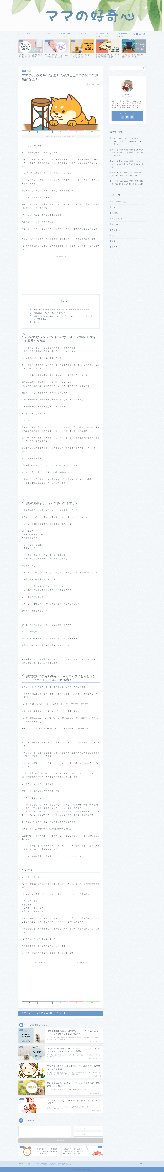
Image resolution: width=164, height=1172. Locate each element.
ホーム (28, 33)
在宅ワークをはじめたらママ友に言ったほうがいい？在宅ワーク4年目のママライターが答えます (128, 141)
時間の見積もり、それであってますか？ (50, 313)
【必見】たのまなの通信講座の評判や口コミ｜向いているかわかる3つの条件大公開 (128, 182)
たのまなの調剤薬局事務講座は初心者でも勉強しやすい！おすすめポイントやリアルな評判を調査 (128, 152)
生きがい (115, 224)
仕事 (113, 207)
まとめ (36, 322)
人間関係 (115, 213)
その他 (114, 247)
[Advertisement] (61, 274)
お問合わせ (84, 33)
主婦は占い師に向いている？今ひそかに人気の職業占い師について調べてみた (128, 174)
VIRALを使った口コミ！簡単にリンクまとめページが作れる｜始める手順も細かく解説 (128, 164)
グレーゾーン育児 (119, 202)
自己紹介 (46, 33)
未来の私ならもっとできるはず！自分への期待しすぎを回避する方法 (61, 309)
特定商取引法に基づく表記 (102, 34)
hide (67, 302)
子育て (114, 236)
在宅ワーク (116, 230)
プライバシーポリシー (121, 34)
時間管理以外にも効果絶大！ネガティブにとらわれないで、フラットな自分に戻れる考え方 (63, 317)
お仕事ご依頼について (65, 34)
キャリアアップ (118, 219)
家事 (24, 70)
